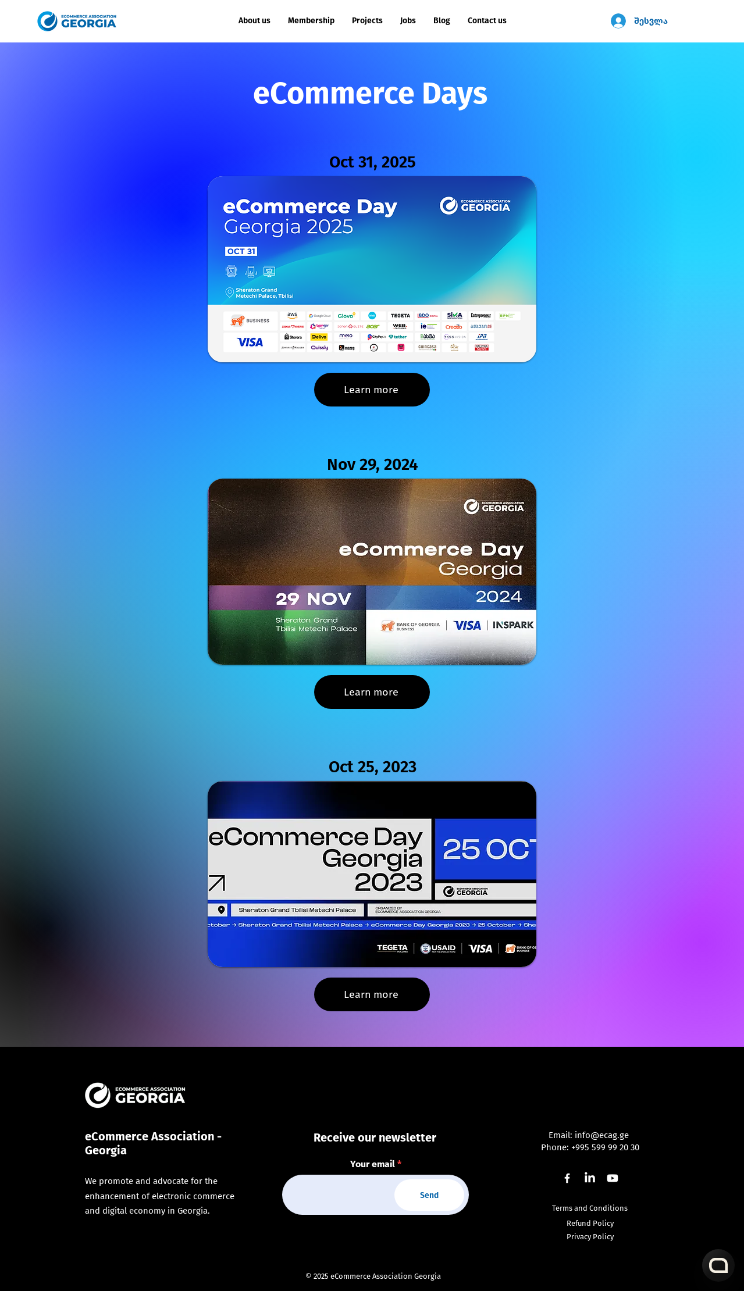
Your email (372, 1164)
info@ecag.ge (602, 1135)
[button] (367, 21)
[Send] (429, 1195)
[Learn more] (372, 389)
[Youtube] (612, 1178)
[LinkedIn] (589, 1178)
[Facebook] (567, 1178)
